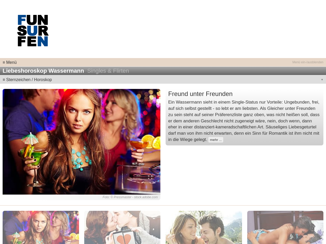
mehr (214, 140)
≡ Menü (10, 62)
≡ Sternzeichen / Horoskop (27, 79)
